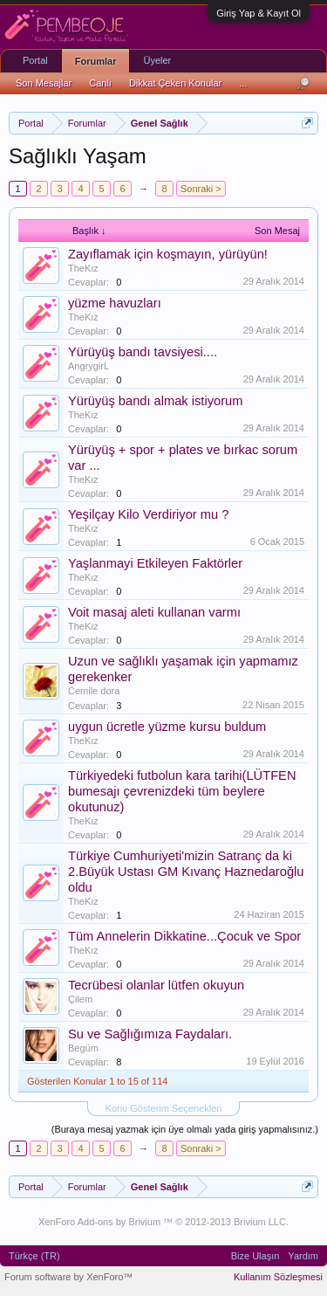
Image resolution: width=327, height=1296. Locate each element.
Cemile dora (93, 691)
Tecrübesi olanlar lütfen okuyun (156, 985)
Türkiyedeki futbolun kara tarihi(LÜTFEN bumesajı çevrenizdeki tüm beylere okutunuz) (182, 791)
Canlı (100, 83)
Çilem (80, 999)
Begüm (83, 1048)
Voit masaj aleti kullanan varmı (154, 612)
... (243, 83)
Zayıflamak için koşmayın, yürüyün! (168, 254)
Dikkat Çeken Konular (175, 83)
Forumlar (96, 61)
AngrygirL (88, 366)
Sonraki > (201, 188)
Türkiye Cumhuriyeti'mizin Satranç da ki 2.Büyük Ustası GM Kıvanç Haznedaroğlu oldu (185, 871)
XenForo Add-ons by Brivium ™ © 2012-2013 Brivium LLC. (163, 1222)
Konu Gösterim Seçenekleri (164, 1108)
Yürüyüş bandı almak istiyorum (155, 401)
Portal (35, 60)
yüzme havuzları (114, 303)
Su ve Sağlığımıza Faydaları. (150, 1034)
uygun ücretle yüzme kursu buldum (167, 727)
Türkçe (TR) (34, 1256)
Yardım (303, 1256)
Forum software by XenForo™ (68, 1277)
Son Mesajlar (44, 83)
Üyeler (157, 60)
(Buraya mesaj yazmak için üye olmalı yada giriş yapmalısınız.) (184, 1129)
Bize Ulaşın (255, 1256)
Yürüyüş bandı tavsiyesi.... (142, 352)
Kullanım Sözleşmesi (278, 1277)
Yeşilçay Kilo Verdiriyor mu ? (148, 514)
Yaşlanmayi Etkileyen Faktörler (155, 563)
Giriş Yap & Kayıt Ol (258, 13)
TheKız (83, 268)
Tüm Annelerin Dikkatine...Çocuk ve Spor (184, 936)
